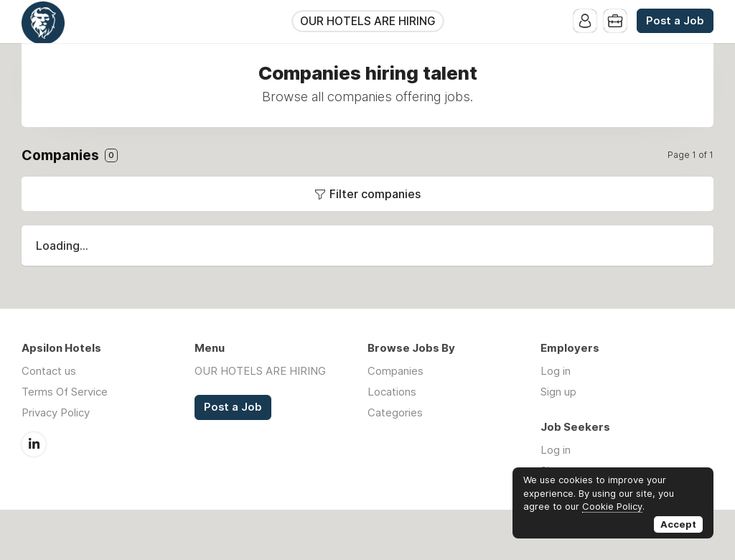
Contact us (49, 371)
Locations (392, 391)
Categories (395, 412)
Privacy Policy (56, 412)
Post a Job (675, 20)
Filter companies (375, 194)
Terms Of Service (65, 391)
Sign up (558, 391)
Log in (555, 371)
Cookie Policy (612, 506)
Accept (678, 524)
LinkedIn (34, 444)
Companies (395, 371)
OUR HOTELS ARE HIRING (368, 21)
